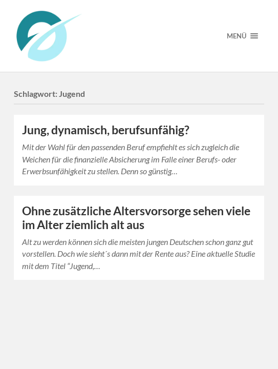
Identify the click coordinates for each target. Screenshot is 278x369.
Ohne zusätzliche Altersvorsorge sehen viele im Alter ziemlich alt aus (136, 218)
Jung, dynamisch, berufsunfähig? (105, 130)
